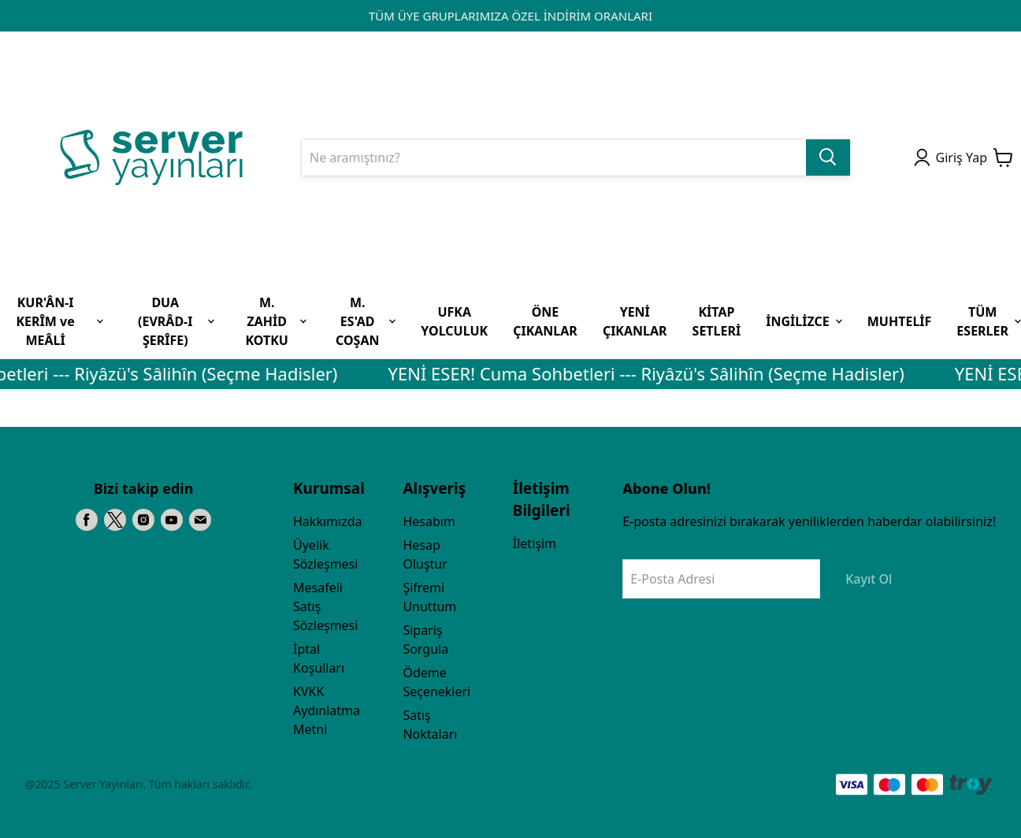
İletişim (534, 543)
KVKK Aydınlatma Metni (326, 710)
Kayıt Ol (868, 579)
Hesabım (429, 521)
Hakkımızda (327, 521)
